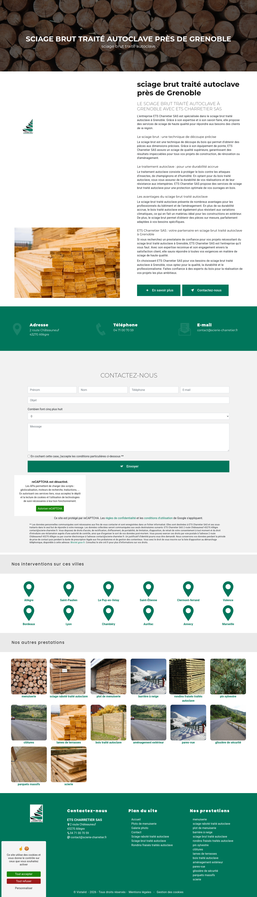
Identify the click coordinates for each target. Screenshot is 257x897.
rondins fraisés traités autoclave (213, 841)
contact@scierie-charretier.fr (217, 330)
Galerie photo (210, 122)
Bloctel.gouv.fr (77, 526)
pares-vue (199, 866)
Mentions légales (140, 892)
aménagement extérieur (208, 862)
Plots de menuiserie (66, 122)
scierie (197, 879)
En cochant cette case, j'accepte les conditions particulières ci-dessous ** (77, 440)
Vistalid (82, 892)
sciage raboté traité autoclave (211, 823)
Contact (229, 122)
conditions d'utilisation (158, 502)
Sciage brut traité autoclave (138, 122)
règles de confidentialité (120, 502)
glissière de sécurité (205, 871)
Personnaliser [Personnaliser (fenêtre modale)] (23, 888)
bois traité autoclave (205, 858)
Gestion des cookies (169, 892)
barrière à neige (202, 832)
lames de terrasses (205, 853)
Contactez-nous (205, 290)
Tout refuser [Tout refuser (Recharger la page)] (23, 881)
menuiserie (200, 819)
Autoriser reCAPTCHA (50, 492)
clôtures (198, 849)
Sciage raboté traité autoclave (100, 122)
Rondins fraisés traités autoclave (178, 122)
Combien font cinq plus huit (45, 393)
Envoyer (133, 450)
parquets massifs (204, 875)
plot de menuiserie (204, 828)
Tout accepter (23, 874)
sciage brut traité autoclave (210, 836)
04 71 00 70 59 (123, 330)
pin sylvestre (201, 845)
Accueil (44, 122)
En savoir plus (158, 290)
